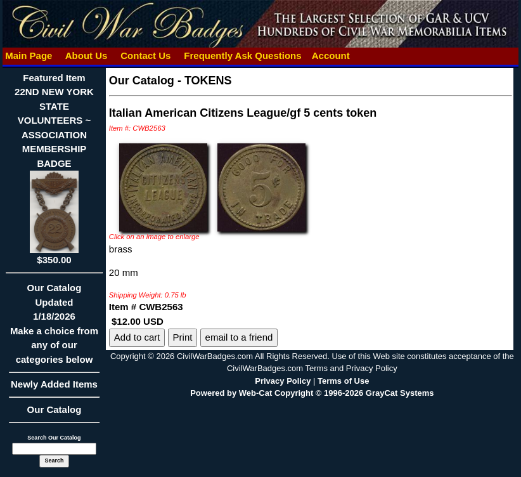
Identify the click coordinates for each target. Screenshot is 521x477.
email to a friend (239, 337)
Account (331, 55)
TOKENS (208, 80)
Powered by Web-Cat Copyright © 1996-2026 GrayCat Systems (312, 393)
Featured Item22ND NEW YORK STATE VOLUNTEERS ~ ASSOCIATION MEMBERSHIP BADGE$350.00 (54, 168)
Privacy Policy (283, 381)
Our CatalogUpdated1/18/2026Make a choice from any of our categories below (54, 327)
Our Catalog (54, 409)
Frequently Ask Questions (242, 55)
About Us (86, 55)
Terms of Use (343, 381)
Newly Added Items (54, 388)
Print (183, 337)
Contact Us (146, 55)
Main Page (29, 55)
